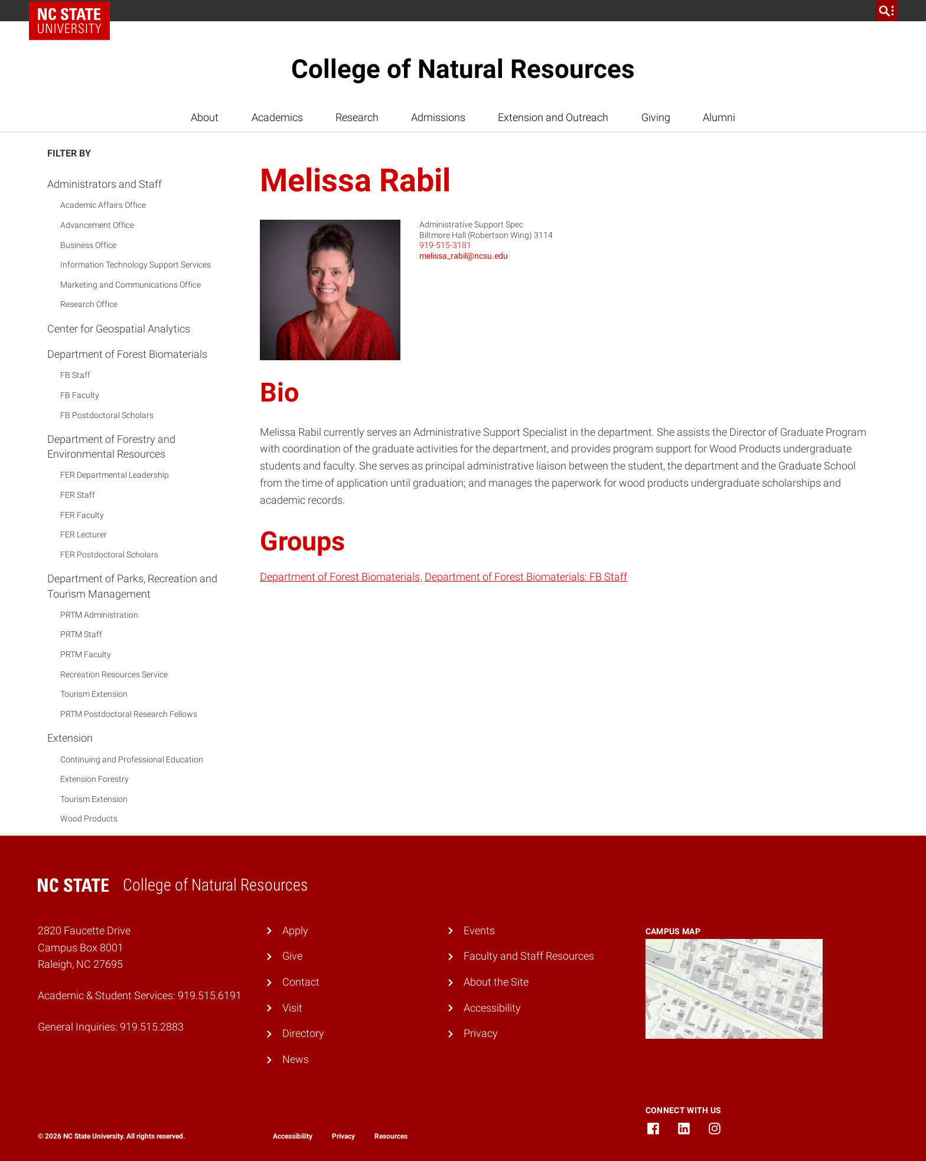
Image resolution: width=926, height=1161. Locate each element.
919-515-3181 (445, 245)
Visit (292, 1008)
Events (479, 930)
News (295, 1059)
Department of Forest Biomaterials (127, 354)
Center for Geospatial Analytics (118, 328)
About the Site (496, 982)
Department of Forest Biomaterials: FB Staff (526, 576)
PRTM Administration (99, 614)
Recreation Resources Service (114, 674)
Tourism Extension (94, 694)
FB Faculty (79, 395)
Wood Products (89, 818)
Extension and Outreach (553, 117)
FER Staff (77, 495)
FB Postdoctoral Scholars (107, 415)
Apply (295, 930)
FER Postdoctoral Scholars (109, 554)
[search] (886, 10)
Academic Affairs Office (103, 205)
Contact (300, 982)
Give (292, 956)
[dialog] (890, 1125)
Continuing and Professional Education (131, 759)
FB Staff (75, 375)
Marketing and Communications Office (130, 284)
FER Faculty (82, 515)
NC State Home (73, 10)
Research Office (89, 304)
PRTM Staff (81, 634)
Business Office (88, 245)
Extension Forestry (94, 779)
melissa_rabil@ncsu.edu (463, 255)
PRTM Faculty (85, 654)
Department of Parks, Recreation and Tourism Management (132, 585)
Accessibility (492, 1008)
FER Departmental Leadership (114, 475)
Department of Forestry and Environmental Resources (111, 446)
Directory (303, 1033)
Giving (655, 117)
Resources (390, 1136)
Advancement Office (97, 225)
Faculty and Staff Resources (529, 956)
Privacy (481, 1033)
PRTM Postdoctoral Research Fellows (128, 714)
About (205, 117)
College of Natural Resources (463, 69)
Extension (70, 738)
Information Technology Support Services (135, 264)
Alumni (719, 117)
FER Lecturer (83, 534)
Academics (277, 117)
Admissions (438, 117)
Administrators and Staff (104, 184)
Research (357, 117)
